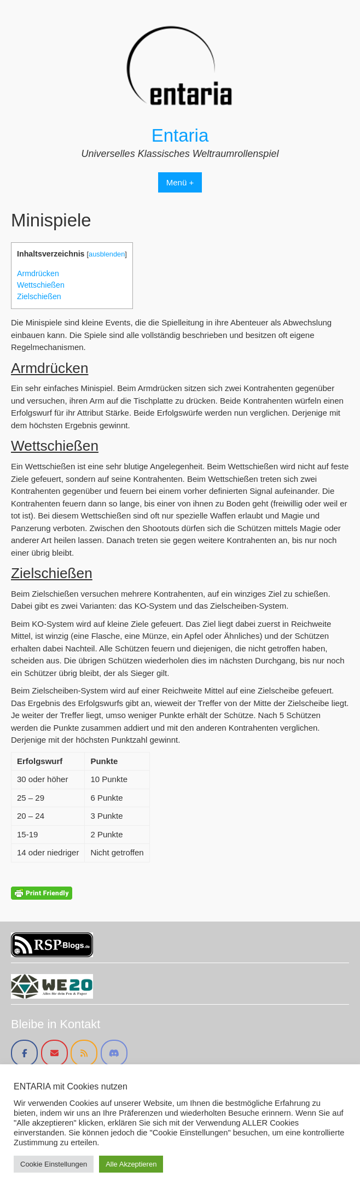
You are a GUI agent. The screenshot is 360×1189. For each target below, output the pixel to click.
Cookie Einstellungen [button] (53, 1164)
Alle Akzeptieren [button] (131, 1164)
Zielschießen (39, 296)
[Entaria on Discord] (114, 1053)
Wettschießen (41, 285)
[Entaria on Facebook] (24, 1053)
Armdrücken (38, 273)
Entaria (180, 135)
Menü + (180, 182)
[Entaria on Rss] (84, 1053)
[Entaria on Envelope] (54, 1053)
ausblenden (107, 254)
